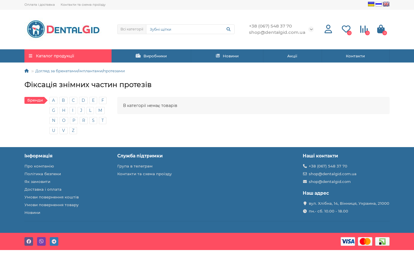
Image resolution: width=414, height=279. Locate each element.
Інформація (38, 156)
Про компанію (39, 166)
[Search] (190, 29)
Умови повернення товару (51, 204)
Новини (227, 56)
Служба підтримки (140, 156)
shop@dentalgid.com (330, 181)
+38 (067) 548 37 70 (328, 166)
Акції (292, 56)
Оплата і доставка (39, 5)
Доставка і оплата (43, 189)
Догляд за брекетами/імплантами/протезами (80, 71)
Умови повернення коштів (51, 197)
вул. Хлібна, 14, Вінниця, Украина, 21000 (349, 203)
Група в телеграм (135, 166)
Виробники (151, 56)
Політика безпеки (42, 173)
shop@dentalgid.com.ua (332, 173)
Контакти (355, 56)
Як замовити (37, 181)
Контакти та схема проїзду (83, 5)
